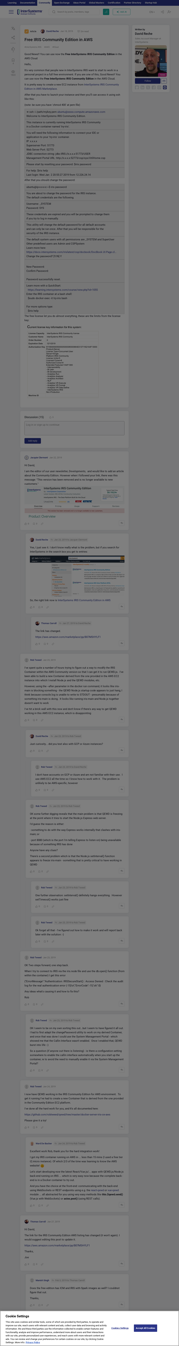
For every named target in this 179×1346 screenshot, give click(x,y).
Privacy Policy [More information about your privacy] (33, 1342)
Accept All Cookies (145, 1328)
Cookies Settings (120, 1328)
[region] (89, 1328)
